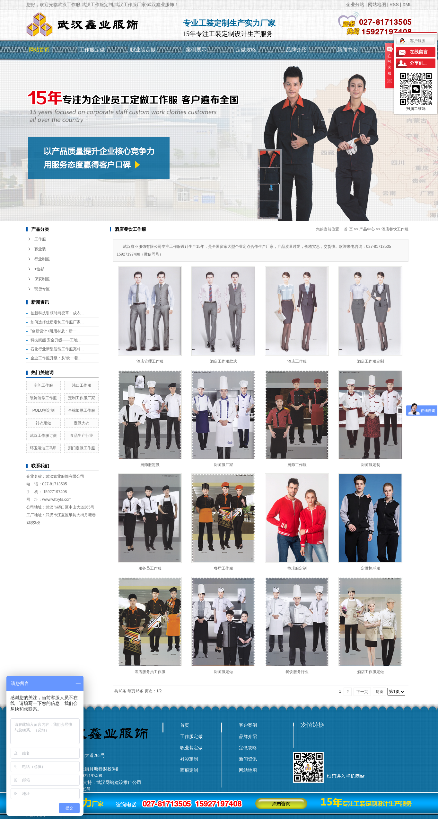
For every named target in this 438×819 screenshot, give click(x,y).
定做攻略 (246, 49)
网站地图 (377, 4)
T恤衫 (39, 269)
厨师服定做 (150, 465)
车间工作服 (43, 385)
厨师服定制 (370, 465)
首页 (184, 725)
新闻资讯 (248, 758)
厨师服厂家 (223, 465)
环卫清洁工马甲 (43, 448)
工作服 (40, 239)
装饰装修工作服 (43, 398)
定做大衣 (81, 423)
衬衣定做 (43, 423)
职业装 (40, 249)
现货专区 (42, 289)
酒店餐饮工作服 (394, 229)
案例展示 (196, 49)
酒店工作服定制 (370, 361)
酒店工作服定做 (370, 672)
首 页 (348, 229)
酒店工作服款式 (223, 361)
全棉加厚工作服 (81, 410)
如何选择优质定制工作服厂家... (57, 322)
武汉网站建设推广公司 (118, 782)
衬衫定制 (189, 758)
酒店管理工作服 (149, 361)
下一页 (362, 691)
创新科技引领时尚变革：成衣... (57, 313)
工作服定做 (92, 49)
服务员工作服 (150, 568)
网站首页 (39, 49)
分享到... (418, 63)
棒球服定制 (297, 568)
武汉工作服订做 (43, 435)
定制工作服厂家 (81, 398)
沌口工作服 (81, 385)
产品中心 (367, 229)
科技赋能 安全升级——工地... (56, 340)
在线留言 (419, 52)
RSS (394, 4)
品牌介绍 (296, 49)
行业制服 (42, 259)
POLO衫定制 (43, 410)
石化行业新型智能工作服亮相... (57, 349)
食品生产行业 (81, 435)
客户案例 (248, 725)
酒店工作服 (297, 361)
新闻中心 (347, 49)
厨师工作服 (297, 465)
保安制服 (42, 279)
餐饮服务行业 (297, 672)
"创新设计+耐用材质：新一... (55, 331)
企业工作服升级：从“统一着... (56, 358)
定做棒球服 (370, 568)
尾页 (379, 691)
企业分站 (355, 4)
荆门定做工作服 (81, 448)
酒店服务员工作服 (150, 672)
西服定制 (189, 770)
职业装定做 (143, 49)
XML (407, 4)
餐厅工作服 (223, 568)
